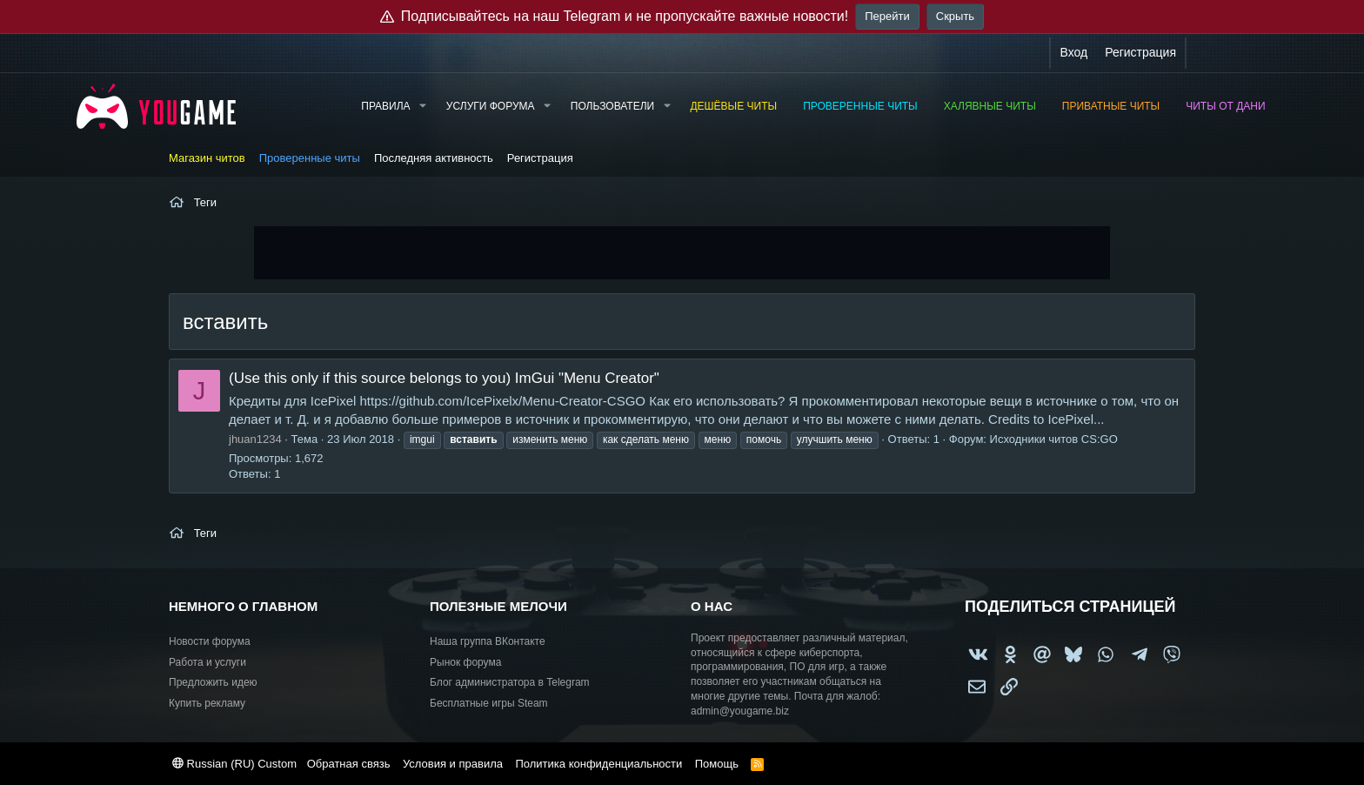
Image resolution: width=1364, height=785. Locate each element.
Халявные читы (990, 106)
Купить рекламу (207, 703)
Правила (385, 106)
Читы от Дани (1225, 106)
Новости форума (210, 641)
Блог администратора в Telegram (510, 682)
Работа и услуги (207, 662)
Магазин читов (207, 157)
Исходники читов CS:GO (1054, 439)
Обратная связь (349, 763)
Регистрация (540, 157)
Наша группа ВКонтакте (487, 641)
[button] (421, 106)
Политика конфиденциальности (598, 763)
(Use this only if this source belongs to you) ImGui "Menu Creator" (444, 378)
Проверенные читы (860, 106)
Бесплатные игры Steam (489, 703)
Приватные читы (1111, 106)
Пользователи (612, 106)
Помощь (717, 763)
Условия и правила (453, 763)
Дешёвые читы (733, 106)
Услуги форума (490, 106)
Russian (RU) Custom (234, 763)
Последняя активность (433, 157)
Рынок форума (465, 662)
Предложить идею (213, 682)
